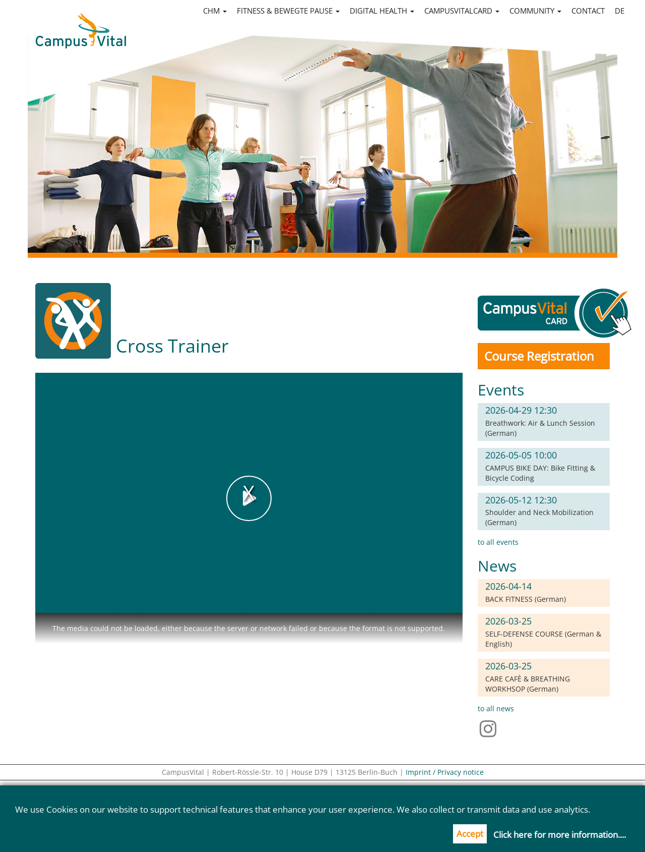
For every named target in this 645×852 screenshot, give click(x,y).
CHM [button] (215, 11)
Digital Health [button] (382, 11)
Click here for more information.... (559, 834)
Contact (588, 11)
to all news (496, 708)
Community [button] (535, 11)
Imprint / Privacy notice (445, 772)
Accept (470, 833)
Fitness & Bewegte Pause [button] (288, 11)
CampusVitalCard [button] (461, 11)
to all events (498, 542)
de (619, 11)
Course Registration (539, 356)
